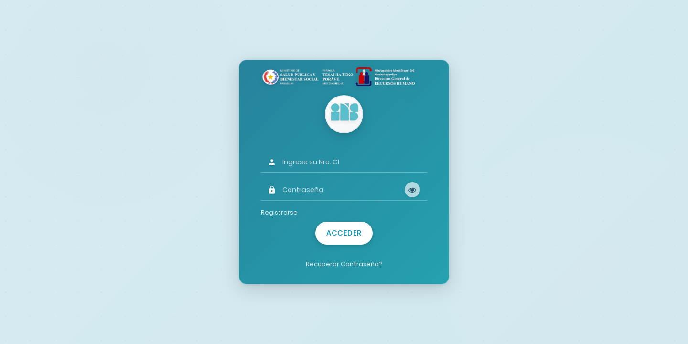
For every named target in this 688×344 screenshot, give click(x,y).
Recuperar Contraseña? (344, 264)
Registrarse (279, 212)
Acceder (344, 233)
